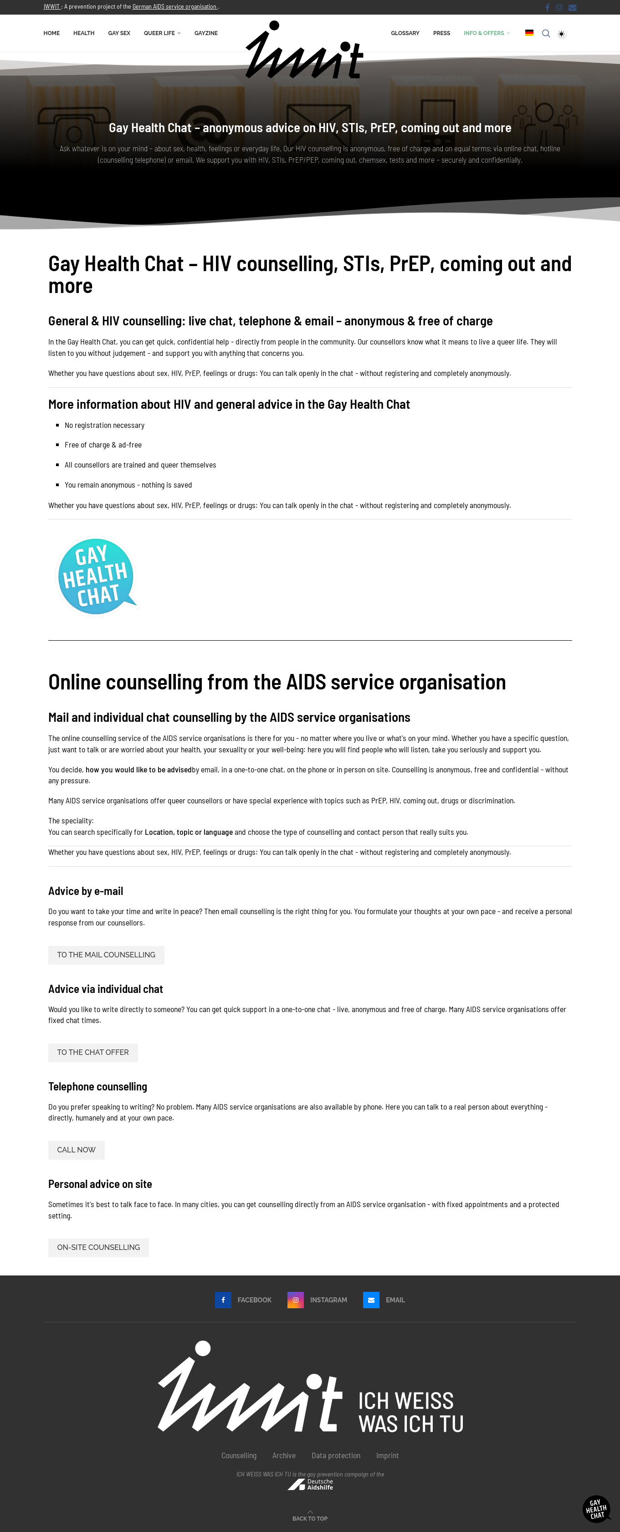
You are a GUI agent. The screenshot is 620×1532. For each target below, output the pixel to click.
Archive (284, 1455)
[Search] (546, 33)
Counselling (238, 1455)
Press (441, 33)
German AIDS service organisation (175, 6)
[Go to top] (310, 1517)
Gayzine (206, 33)
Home (52, 33)
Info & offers (484, 33)
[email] (573, 7)
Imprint (387, 1455)
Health (83, 33)
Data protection (336, 1455)
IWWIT (52, 6)
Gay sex (119, 33)
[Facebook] (547, 7)
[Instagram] (559, 7)
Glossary (405, 33)
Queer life (159, 33)
